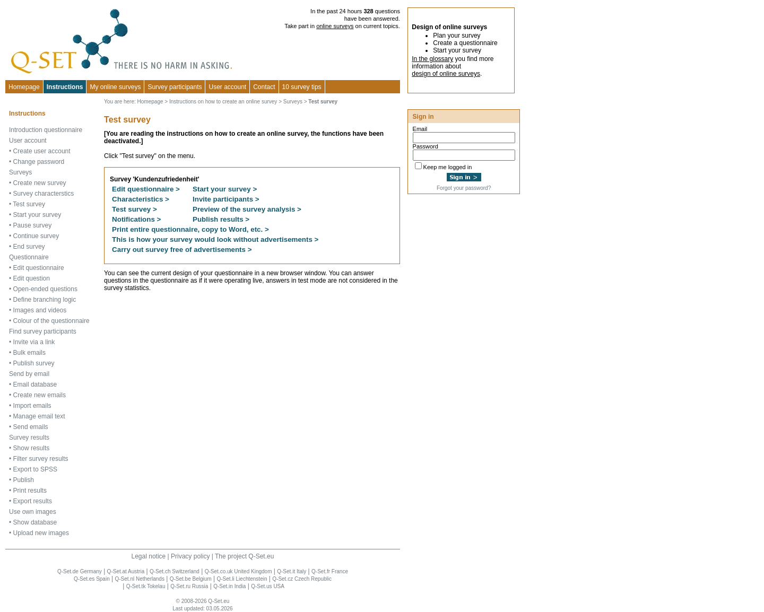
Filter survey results (40, 458)
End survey (29, 246)
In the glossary (432, 59)
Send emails (30, 427)
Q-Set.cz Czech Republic (302, 579)
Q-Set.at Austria (126, 571)
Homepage (24, 87)
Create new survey (39, 183)
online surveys (334, 26)
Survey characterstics (43, 193)
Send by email (29, 374)
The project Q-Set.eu (244, 556)
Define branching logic (44, 299)
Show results (31, 448)
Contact (264, 87)
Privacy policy (190, 556)
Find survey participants (42, 331)
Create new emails (39, 395)
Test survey (29, 204)
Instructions (65, 87)
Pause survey (32, 225)
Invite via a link (34, 342)
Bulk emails (29, 352)
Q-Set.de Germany (79, 571)
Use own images (32, 511)
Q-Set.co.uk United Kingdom (238, 571)
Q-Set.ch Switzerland (174, 571)
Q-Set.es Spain (92, 579)
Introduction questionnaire (45, 130)
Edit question (31, 278)
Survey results (29, 437)
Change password (39, 161)
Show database (35, 522)
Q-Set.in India (229, 586)
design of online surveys (446, 73)
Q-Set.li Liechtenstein (241, 579)
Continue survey (36, 236)
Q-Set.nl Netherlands (139, 579)
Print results (30, 490)
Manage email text (39, 416)
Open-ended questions (45, 289)
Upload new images (41, 533)
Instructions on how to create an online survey (223, 101)
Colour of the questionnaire (51, 321)
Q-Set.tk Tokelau (146, 586)
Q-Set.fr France (329, 571)
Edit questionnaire (38, 268)
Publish (23, 480)
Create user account (42, 151)
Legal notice (149, 556)
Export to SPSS (35, 469)
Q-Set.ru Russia (189, 586)
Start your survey (37, 214)
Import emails (32, 405)
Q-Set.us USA (267, 586)
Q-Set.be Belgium (191, 579)
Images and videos (40, 310)
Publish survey (34, 363)
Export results (32, 501)
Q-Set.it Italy (291, 571)
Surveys (20, 172)
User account (28, 140)
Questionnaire (29, 257)
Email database (35, 384)
